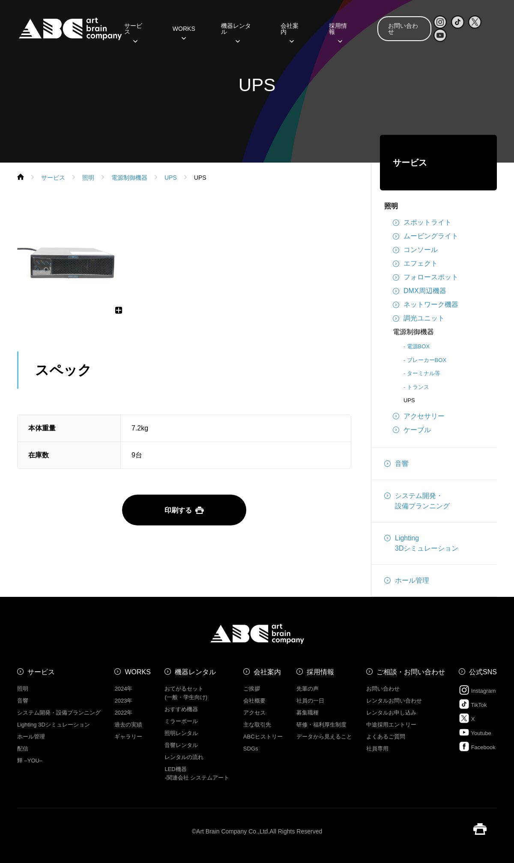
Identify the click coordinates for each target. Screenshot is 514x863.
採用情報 (338, 31)
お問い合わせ (403, 28)
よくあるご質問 (385, 736)
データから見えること (324, 736)
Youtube (475, 732)
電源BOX (418, 346)
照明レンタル (181, 733)
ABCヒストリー (263, 736)
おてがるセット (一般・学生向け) (185, 692)
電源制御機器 (413, 331)
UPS (409, 400)
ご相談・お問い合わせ (411, 672)
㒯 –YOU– (29, 760)
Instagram (477, 690)
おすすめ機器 (181, 709)
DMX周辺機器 (419, 291)
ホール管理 (406, 580)
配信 (22, 748)
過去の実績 (128, 724)
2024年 (123, 688)
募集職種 (307, 712)
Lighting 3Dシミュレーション (53, 724)
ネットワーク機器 (425, 305)
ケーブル (412, 430)
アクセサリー (419, 416)
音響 (396, 464)
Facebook (477, 746)
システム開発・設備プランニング (417, 500)
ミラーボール (181, 721)
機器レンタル (236, 31)
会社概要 (254, 700)
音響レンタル (181, 745)
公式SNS (483, 672)
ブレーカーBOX (426, 360)
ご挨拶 (251, 688)
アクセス (254, 712)
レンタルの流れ (183, 757)
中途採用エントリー (391, 724)
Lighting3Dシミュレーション (421, 542)
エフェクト (415, 263)
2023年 (123, 700)
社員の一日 (310, 700)
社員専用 (377, 748)
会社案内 (290, 31)
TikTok (473, 704)
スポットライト (422, 222)
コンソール (415, 250)
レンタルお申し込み (391, 712)
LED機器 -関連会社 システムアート (196, 773)
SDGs (250, 748)
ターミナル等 (423, 373)
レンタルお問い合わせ (394, 700)
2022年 (123, 712)
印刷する (184, 510)
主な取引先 (257, 724)
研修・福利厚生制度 (321, 724)
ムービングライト (425, 236)
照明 (391, 206)
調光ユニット (419, 318)
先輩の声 (307, 688)
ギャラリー (128, 736)
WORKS (184, 31)
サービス (133, 31)
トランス (418, 387)
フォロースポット (425, 277)
